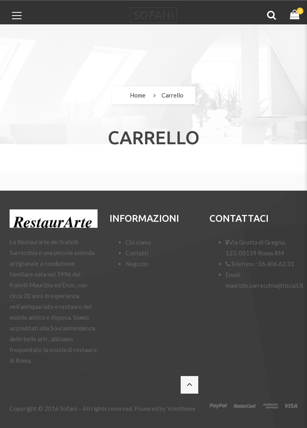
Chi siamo (138, 242)
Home (138, 95)
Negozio (137, 263)
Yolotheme (181, 408)
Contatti (137, 253)
